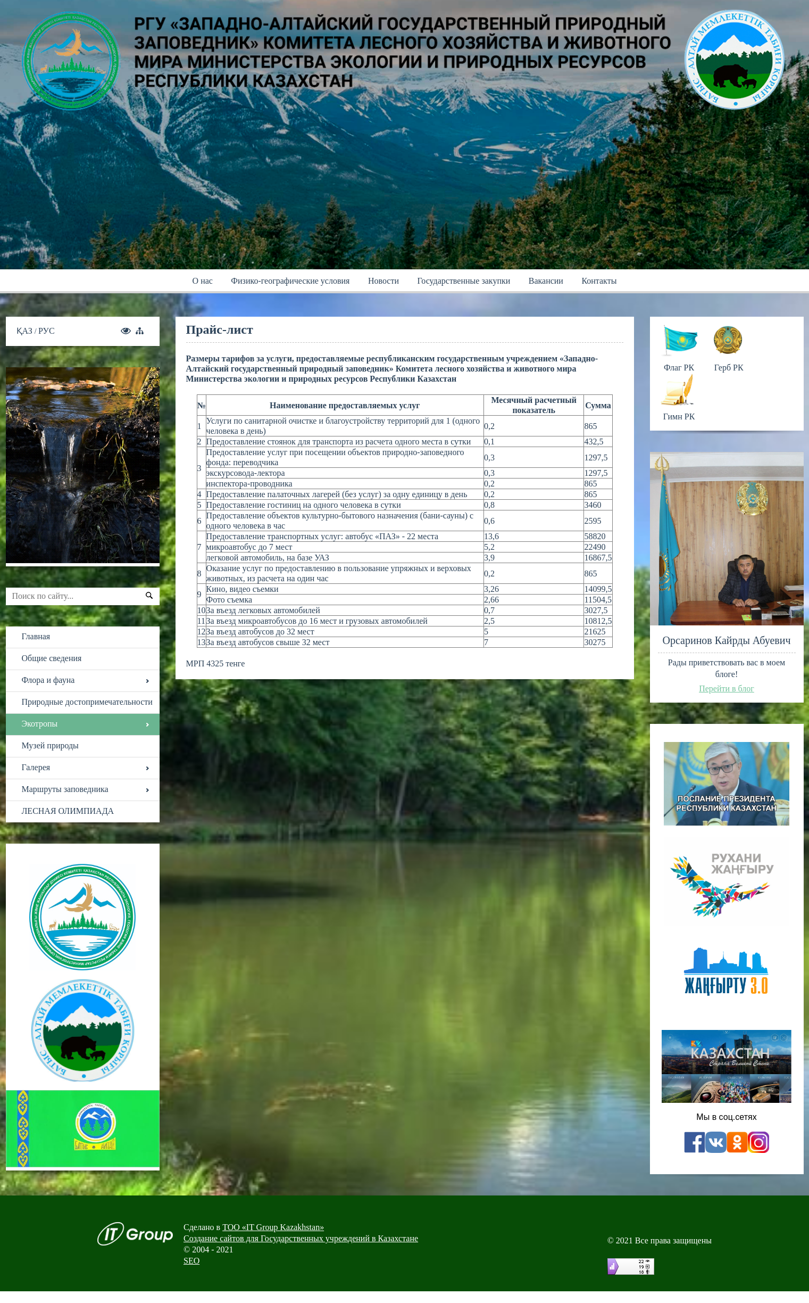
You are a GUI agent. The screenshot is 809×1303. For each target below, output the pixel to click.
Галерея (36, 767)
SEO (191, 1260)
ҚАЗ (25, 330)
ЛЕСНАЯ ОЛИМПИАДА (68, 810)
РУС (46, 330)
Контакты (598, 280)
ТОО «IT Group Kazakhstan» (273, 1227)
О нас (203, 280)
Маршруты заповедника (65, 789)
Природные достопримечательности (87, 701)
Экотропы (40, 723)
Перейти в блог (726, 688)
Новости (383, 280)
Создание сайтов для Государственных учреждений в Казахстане (301, 1238)
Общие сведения (52, 658)
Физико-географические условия (290, 280)
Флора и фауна (48, 680)
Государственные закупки (463, 280)
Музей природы (50, 745)
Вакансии (546, 280)
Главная (36, 636)
